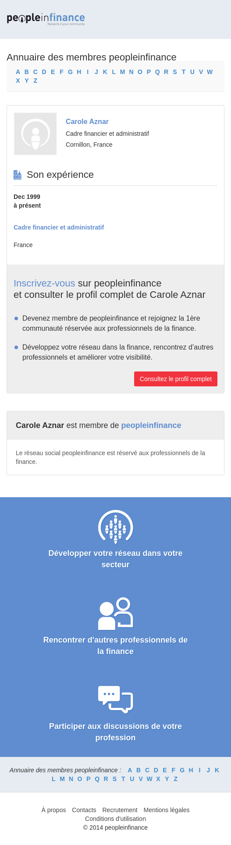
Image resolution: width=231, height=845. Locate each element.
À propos (53, 809)
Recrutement (119, 809)
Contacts (84, 809)
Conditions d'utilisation (115, 818)
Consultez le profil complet (176, 378)
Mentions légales (167, 809)
